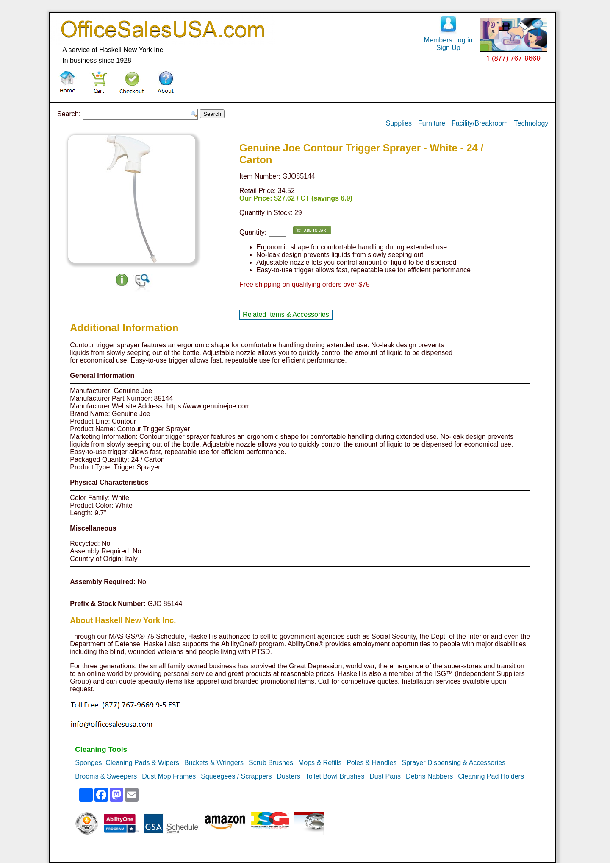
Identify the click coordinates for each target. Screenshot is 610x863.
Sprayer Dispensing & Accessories (453, 762)
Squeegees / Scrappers (236, 776)
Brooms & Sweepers (106, 776)
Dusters (288, 776)
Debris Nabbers (429, 776)
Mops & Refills (319, 762)
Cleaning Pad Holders (491, 776)
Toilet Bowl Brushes (335, 776)
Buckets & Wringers (214, 762)
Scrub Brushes (271, 762)
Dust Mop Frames (169, 776)
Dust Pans (385, 776)
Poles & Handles (371, 762)
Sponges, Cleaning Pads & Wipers (127, 762)
